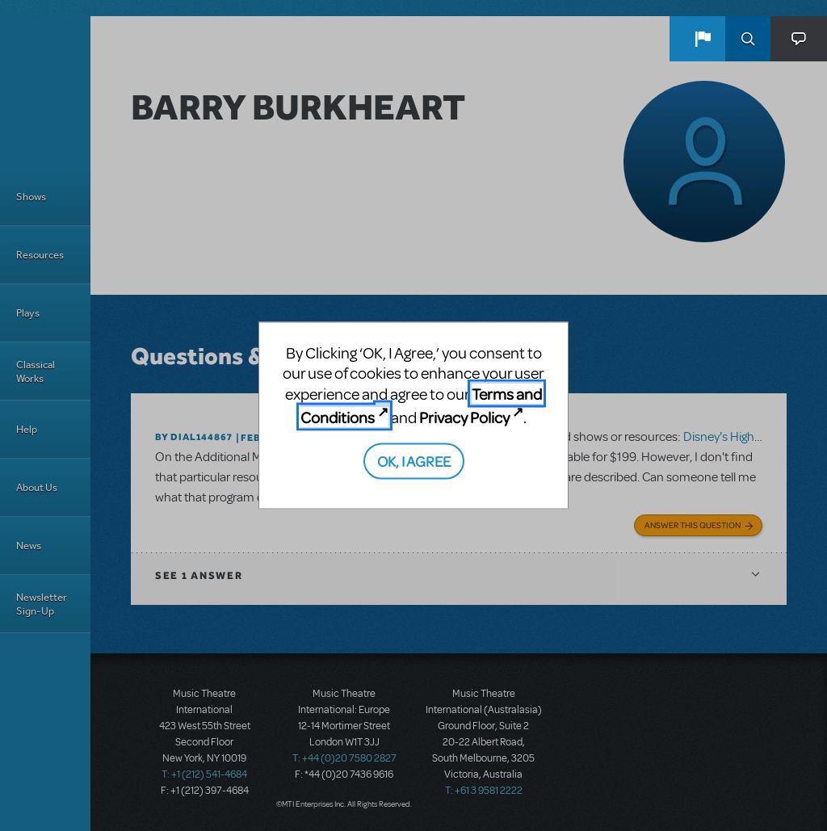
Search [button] (747, 38)
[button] (702, 38)
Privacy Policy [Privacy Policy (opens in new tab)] (464, 417)
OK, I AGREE (414, 460)
